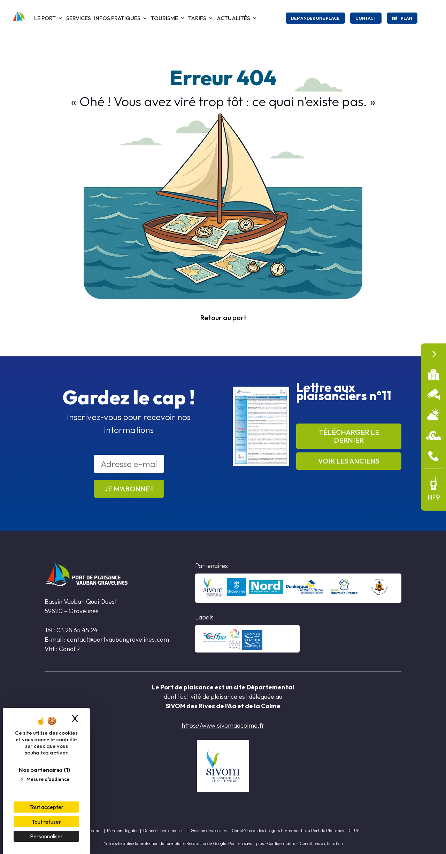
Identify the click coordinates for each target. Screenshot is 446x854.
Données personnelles (163, 830)
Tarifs (197, 18)
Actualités (233, 18)
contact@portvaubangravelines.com (118, 639)
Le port (45, 18)
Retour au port (223, 317)
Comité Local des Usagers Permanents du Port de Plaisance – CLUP (296, 830)
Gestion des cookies (208, 830)
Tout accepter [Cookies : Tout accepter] (46, 807)
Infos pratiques (117, 18)
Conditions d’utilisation (321, 843)
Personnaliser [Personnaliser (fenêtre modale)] (46, 836)
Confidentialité (281, 843)
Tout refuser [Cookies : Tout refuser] (46, 821)
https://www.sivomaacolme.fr (223, 725)
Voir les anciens (348, 461)
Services (78, 18)
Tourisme (164, 18)
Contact (365, 18)
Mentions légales (122, 830)
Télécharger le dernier (349, 436)
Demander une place (315, 18)
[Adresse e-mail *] (129, 464)
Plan (406, 18)
